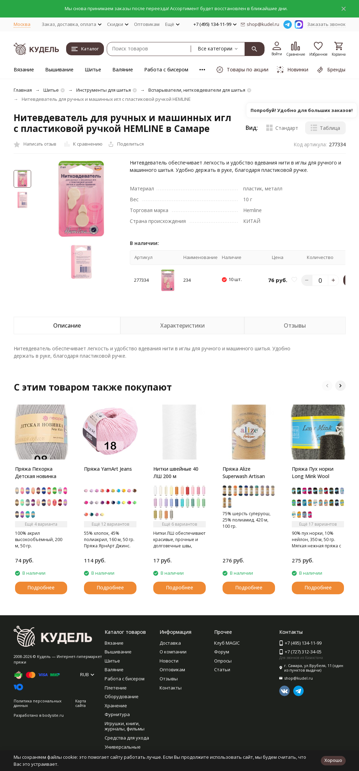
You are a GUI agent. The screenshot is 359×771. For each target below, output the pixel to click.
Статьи (222, 669)
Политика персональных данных (38, 703)
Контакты (171, 688)
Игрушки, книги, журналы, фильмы (125, 726)
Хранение (116, 705)
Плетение (116, 688)
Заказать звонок (326, 24)
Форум (221, 652)
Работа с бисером (166, 69)
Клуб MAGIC (227, 643)
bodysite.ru (53, 715)
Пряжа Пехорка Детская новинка (35, 472)
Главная (23, 90)
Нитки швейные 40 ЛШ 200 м (175, 472)
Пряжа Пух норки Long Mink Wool (312, 472)
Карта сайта (80, 703)
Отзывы (169, 678)
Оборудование (122, 696)
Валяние (122, 69)
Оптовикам (147, 24)
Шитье (93, 69)
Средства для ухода (127, 738)
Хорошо (333, 760)
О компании (173, 652)
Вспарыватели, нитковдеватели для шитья (196, 90)
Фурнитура (117, 714)
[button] (327, 385)
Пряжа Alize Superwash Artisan (244, 472)
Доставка (170, 643)
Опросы (223, 661)
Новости (169, 661)
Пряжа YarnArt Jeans (108, 468)
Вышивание (59, 69)
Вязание (24, 69)
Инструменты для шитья (103, 90)
